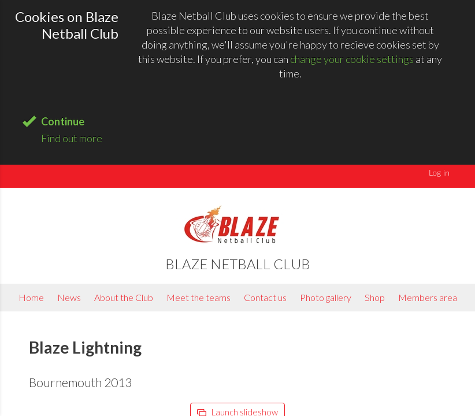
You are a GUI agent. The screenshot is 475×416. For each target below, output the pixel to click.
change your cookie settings (352, 59)
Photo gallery (325, 297)
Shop (375, 297)
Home (31, 297)
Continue (62, 121)
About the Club (123, 297)
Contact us (265, 297)
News (69, 297)
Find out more (71, 138)
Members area (427, 297)
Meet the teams (198, 297)
